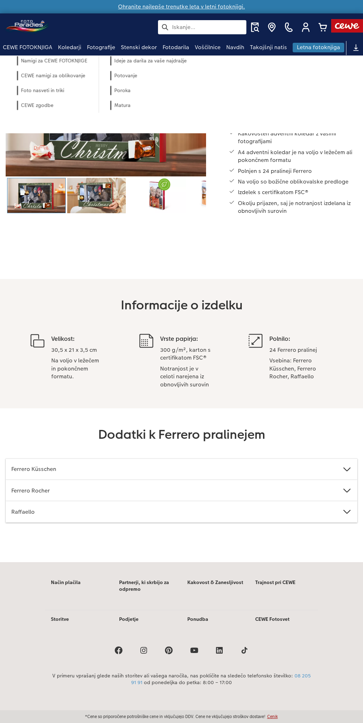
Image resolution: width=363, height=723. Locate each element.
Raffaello (181, 512)
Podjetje (129, 619)
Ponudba (197, 619)
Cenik (272, 716)
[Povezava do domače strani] (72, 27)
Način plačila (66, 582)
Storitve (60, 619)
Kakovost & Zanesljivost (215, 582)
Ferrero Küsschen (181, 469)
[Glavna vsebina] (181, 309)
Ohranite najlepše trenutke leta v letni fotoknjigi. (181, 6)
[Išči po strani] (202, 27)
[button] (305, 27)
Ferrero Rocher (181, 490)
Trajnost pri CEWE (275, 582)
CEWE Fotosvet (272, 619)
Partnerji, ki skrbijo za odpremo (144, 586)
